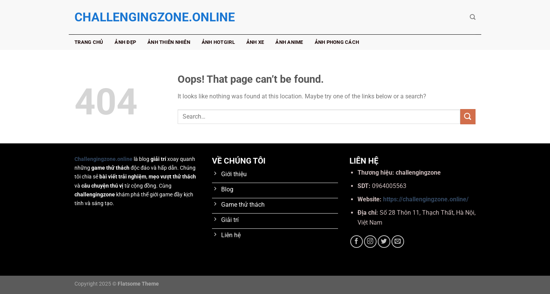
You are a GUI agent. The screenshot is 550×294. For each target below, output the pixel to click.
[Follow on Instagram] (370, 241)
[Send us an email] (397, 241)
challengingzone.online (112, 17)
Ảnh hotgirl (218, 42)
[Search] (473, 17)
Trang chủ (88, 42)
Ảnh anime (289, 42)
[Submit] (468, 116)
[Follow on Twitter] (384, 241)
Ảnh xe (255, 42)
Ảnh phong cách (337, 42)
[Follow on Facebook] (356, 241)
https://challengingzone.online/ (426, 199)
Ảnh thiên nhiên (168, 42)
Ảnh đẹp (125, 42)
